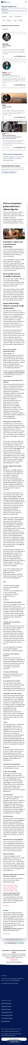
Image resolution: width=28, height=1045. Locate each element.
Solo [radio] (4, 20)
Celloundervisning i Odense (10, 885)
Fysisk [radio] (15, 20)
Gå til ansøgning (14, 1039)
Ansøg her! (6, 905)
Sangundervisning (6, 1009)
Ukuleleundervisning (6, 1012)
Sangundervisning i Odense (10, 890)
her (7, 644)
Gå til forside (6, 934)
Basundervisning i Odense (10, 889)
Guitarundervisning (6, 1006)
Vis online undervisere (9, 172)
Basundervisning (5, 1021)
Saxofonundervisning (7, 1015)
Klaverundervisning (6, 1003)
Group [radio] (8, 20)
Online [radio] (20, 20)
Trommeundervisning (7, 1018)
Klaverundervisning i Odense (10, 887)
